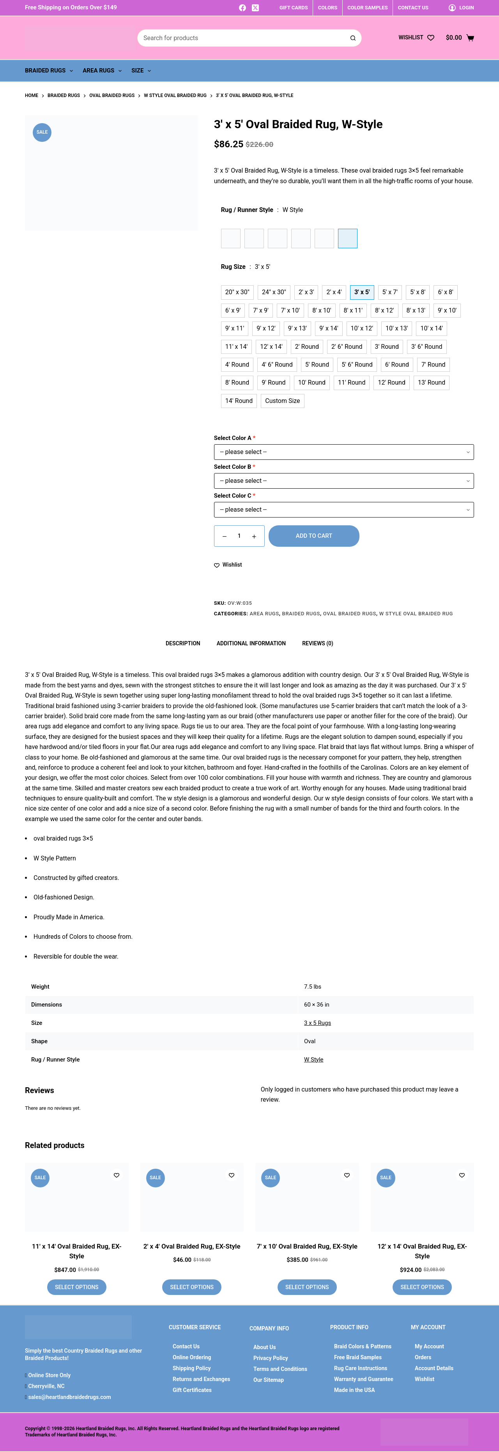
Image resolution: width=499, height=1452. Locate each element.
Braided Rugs (50, 71)
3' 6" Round (426, 346)
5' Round (317, 364)
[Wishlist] (416, 37)
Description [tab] (183, 643)
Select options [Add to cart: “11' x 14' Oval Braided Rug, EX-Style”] (77, 1287)
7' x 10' (290, 310)
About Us (264, 1347)
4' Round (237, 364)
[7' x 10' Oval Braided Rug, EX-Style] (307, 1197)
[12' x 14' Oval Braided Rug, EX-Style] (422, 1197)
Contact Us (186, 1346)
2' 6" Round (347, 346)
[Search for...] (240, 38)
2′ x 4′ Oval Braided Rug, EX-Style (192, 1246)
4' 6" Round (277, 364)
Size (142, 71)
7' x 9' (260, 310)
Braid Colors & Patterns (362, 1346)
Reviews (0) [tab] (317, 643)
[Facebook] (242, 7)
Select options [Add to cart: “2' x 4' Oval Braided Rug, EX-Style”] (192, 1287)
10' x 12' (362, 328)
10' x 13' (397, 328)
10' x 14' (431, 328)
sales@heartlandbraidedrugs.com (69, 1397)
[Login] (461, 8)
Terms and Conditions (280, 1369)
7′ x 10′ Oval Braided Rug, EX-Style (307, 1246)
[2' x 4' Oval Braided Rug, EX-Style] (192, 1197)
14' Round (239, 401)
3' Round (387, 346)
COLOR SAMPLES (367, 8)
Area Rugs (104, 71)
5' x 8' (417, 292)
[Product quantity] (239, 536)
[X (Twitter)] (255, 7)
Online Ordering (192, 1357)
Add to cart (314, 535)
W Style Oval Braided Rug (416, 613)
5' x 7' (390, 292)
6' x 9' (233, 310)
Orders (423, 1357)
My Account (429, 1346)
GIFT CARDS (294, 8)
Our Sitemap (268, 1380)
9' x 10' (447, 310)
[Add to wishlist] (228, 564)
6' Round (397, 364)
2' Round (307, 346)
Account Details (434, 1368)
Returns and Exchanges (201, 1379)
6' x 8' (445, 292)
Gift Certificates (192, 1390)
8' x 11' (353, 310)
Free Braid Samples (358, 1357)
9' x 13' (297, 328)
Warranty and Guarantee (363, 1379)
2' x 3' (306, 292)
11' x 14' (236, 346)
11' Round (351, 382)
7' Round (433, 364)
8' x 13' (416, 310)
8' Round (237, 382)
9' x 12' (266, 328)
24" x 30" (274, 292)
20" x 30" (237, 292)
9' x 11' (234, 328)
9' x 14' (328, 328)
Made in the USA (354, 1390)
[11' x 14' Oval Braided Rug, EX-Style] (77, 1197)
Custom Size (282, 401)
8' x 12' (384, 310)
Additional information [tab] (251, 643)
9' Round (273, 382)
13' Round (431, 382)
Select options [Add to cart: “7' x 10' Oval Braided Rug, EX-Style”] (307, 1287)
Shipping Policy (192, 1368)
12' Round (391, 382)
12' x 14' (271, 346)
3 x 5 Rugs (317, 1022)
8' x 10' (321, 310)
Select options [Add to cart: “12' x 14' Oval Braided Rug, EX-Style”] (422, 1287)
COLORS (327, 8)
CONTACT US (413, 8)
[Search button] (353, 38)
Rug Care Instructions (361, 1368)
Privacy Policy (270, 1358)
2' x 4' (334, 292)
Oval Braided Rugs (349, 613)
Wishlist (424, 1379)
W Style (314, 1059)
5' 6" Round (357, 364)
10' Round (312, 382)
